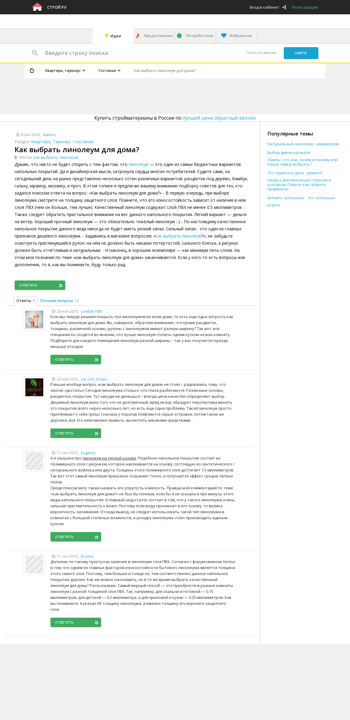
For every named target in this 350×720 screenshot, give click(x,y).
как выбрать (45, 157)
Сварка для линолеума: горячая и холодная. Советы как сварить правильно (299, 184)
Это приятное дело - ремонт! (294, 173)
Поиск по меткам (261, 52)
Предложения (158, 35)
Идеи (115, 35)
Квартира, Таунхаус (51, 141)
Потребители (199, 35)
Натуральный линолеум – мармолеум (303, 144)
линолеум (69, 157)
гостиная (84, 141)
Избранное (240, 35)
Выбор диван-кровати (288, 152)
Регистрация (305, 7)
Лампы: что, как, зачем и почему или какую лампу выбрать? (302, 162)
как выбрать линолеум (178, 236)
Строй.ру (56, 7)
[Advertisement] (137, 95)
